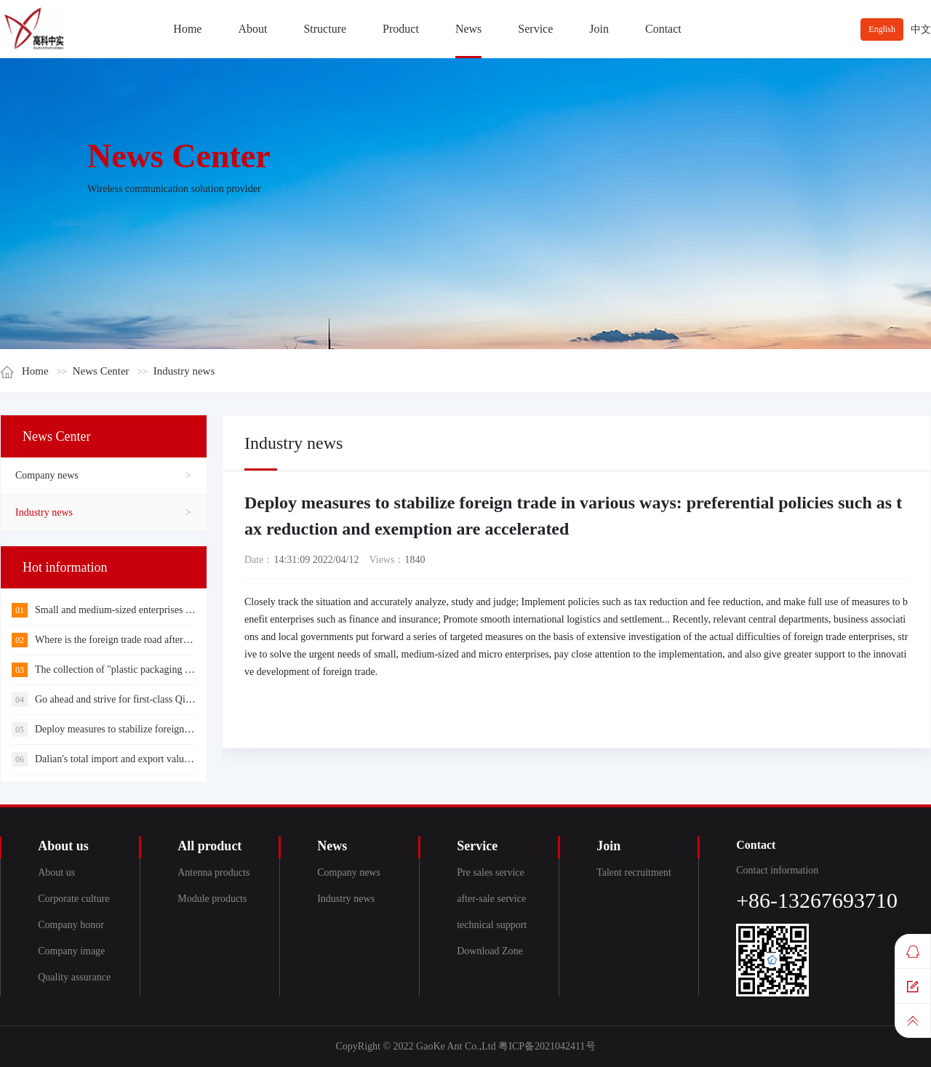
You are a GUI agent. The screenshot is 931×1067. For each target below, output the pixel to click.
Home (187, 29)
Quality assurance (74, 977)
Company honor (71, 924)
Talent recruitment (633, 872)
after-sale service (491, 898)
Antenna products (213, 872)
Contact (663, 29)
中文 (921, 29)
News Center (101, 371)
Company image (71, 951)
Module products (212, 898)
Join (599, 29)
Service (535, 29)
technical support (492, 924)
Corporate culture (73, 898)
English (881, 29)
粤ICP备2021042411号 (546, 1046)
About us (56, 872)
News (468, 29)
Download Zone (490, 951)
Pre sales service (490, 872)
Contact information (777, 870)
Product (401, 29)
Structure (324, 29)
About (252, 29)
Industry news (184, 371)
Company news (47, 475)
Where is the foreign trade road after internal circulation (137, 639)
